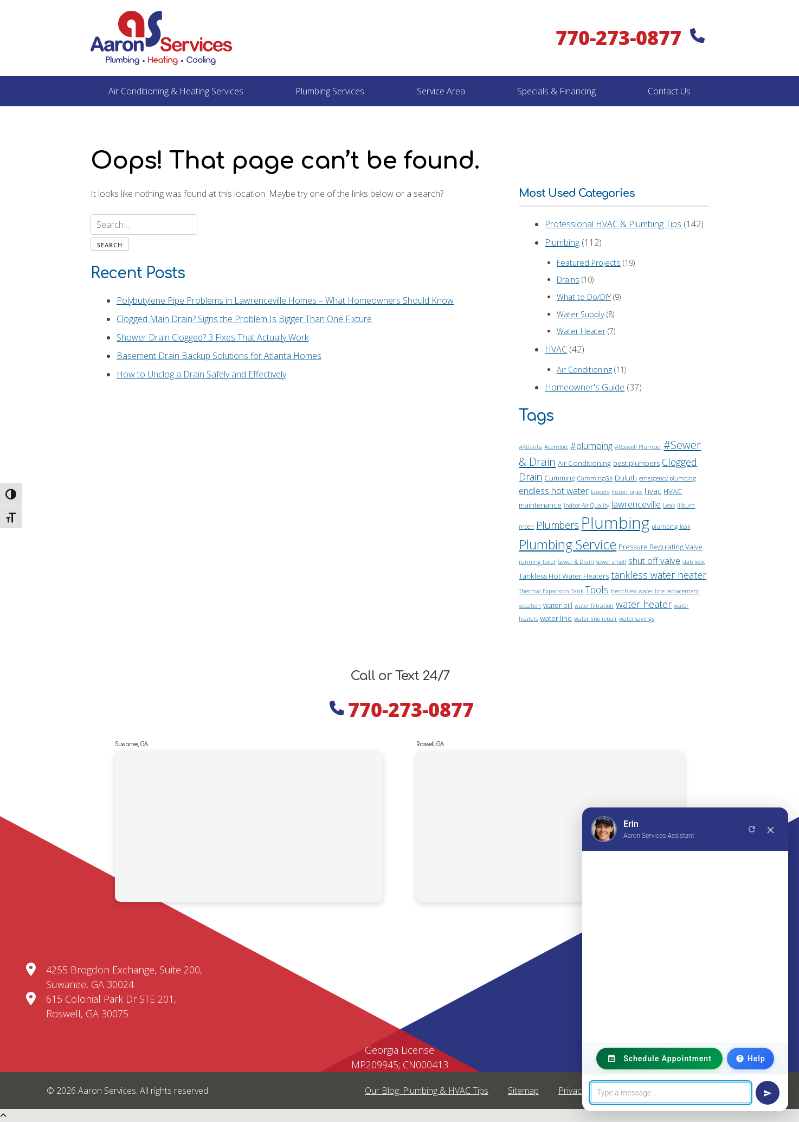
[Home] (161, 38)
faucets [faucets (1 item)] (600, 492)
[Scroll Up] (3, 1115)
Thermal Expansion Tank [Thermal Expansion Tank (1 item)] (551, 591)
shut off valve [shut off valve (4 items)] (654, 560)
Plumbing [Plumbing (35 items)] (615, 523)
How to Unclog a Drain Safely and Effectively (201, 374)
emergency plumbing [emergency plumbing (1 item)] (667, 478)
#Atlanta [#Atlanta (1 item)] (530, 447)
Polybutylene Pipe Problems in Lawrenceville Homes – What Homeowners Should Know (285, 300)
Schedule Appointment (659, 1058)
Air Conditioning (584, 369)
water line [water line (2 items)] (556, 618)
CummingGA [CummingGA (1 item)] (595, 478)
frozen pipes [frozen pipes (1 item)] (626, 492)
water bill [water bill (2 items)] (557, 605)
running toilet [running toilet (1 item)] (537, 562)
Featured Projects (589, 263)
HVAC (556, 349)
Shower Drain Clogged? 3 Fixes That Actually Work (212, 337)
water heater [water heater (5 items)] (644, 604)
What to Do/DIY (584, 297)
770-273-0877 (630, 37)
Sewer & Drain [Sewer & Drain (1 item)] (576, 562)
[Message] (670, 1092)
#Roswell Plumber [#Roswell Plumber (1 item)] (638, 447)
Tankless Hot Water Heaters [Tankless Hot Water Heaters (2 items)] (564, 576)
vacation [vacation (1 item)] (530, 606)
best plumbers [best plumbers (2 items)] (636, 463)
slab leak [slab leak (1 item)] (693, 562)
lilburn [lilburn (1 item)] (686, 505)
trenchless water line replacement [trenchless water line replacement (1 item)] (655, 591)
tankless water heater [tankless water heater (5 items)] (658, 574)
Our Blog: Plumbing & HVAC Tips (426, 1091)
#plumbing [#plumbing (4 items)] (591, 445)
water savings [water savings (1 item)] (636, 619)
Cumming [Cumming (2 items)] (559, 478)
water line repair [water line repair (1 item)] (595, 619)
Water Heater (581, 331)
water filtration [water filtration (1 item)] (594, 606)
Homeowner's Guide (584, 387)
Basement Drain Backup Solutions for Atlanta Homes (219, 356)
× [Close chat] (770, 829)
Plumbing (562, 242)
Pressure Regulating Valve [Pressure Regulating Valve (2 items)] (660, 547)
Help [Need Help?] (750, 1058)
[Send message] (767, 1093)
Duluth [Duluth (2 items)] (626, 478)
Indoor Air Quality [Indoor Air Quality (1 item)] (586, 505)
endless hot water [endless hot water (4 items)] (554, 490)
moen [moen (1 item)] (526, 526)
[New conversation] (752, 829)
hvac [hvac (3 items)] (653, 490)
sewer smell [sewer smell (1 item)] (611, 562)
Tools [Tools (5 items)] (597, 589)
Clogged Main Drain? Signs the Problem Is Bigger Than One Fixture (244, 319)
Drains (568, 279)
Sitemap (523, 1091)
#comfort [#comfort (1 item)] (556, 447)
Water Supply (580, 314)
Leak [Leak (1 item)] (669, 505)
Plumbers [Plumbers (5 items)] (557, 524)
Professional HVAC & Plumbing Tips (613, 224)
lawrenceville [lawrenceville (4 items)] (636, 504)
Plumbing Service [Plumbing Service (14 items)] (567, 544)
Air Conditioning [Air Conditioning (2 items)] (584, 463)
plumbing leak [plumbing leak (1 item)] (671, 526)
